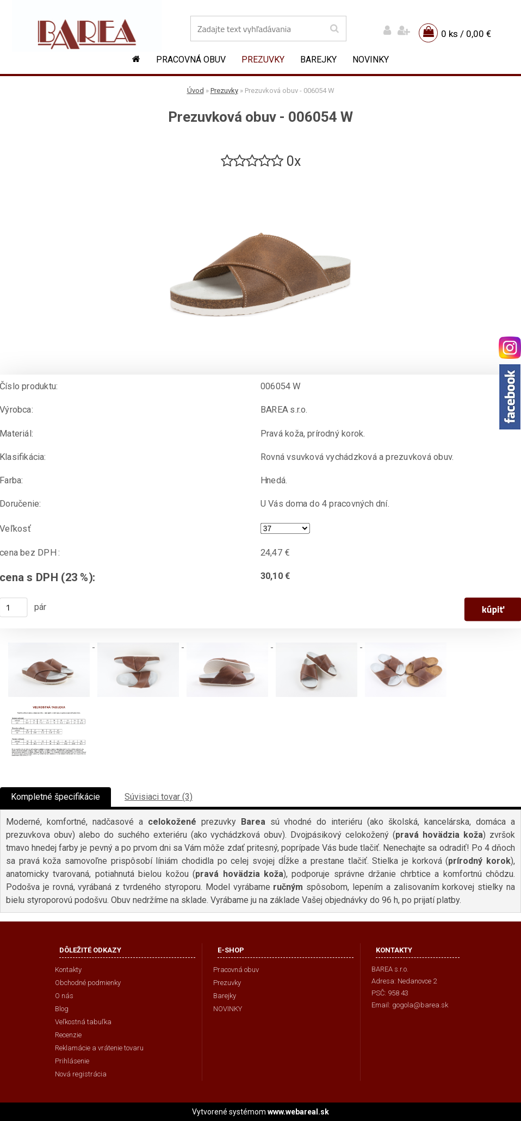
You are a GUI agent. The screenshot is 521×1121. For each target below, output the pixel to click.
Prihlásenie (72, 1061)
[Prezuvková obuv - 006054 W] (260, 175)
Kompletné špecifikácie (55, 797)
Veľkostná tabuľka (83, 1022)
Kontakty (68, 970)
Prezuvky (262, 59)
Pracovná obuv (191, 59)
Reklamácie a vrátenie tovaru (99, 1048)
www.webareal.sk (298, 1111)
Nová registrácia (81, 1074)
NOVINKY (370, 59)
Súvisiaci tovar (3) (159, 797)
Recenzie (68, 1035)
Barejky (318, 59)
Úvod (195, 90)
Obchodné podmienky (88, 983)
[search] (334, 28)
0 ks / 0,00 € (466, 33)
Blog (62, 1009)
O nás (64, 996)
